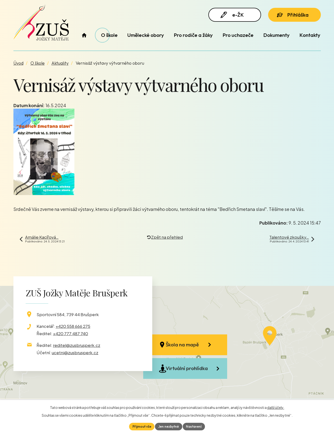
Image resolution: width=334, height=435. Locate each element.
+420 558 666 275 (73, 326)
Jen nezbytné (168, 426)
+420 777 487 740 (70, 333)
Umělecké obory (145, 35)
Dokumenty (276, 35)
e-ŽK (232, 15)
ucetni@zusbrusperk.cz (75, 352)
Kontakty (309, 35)
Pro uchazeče (238, 35)
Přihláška (293, 15)
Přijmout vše (141, 426)
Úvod (84, 35)
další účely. (275, 407)
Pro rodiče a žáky (193, 35)
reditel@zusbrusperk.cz (76, 345)
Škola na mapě (185, 345)
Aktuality (60, 63)
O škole (109, 35)
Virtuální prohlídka (189, 371)
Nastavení (194, 426)
